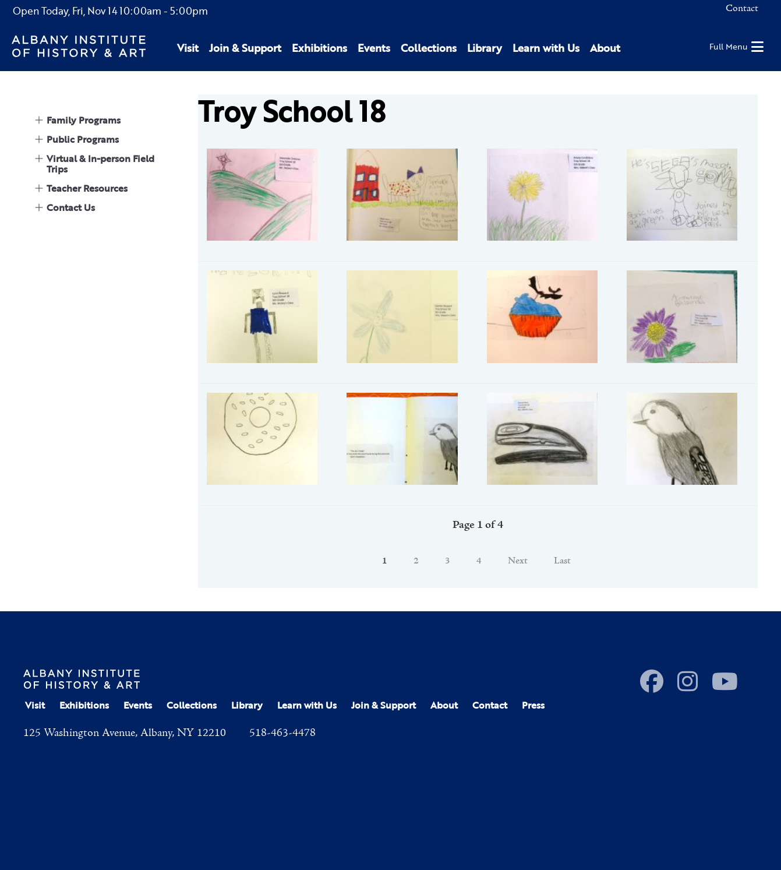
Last (562, 561)
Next (518, 561)
